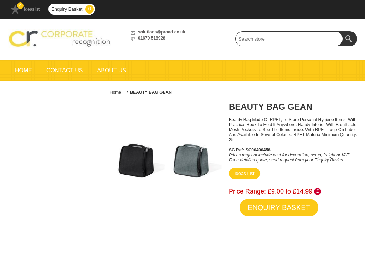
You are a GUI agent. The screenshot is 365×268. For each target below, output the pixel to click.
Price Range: (247, 191)
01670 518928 (151, 38)
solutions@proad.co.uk (161, 32)
